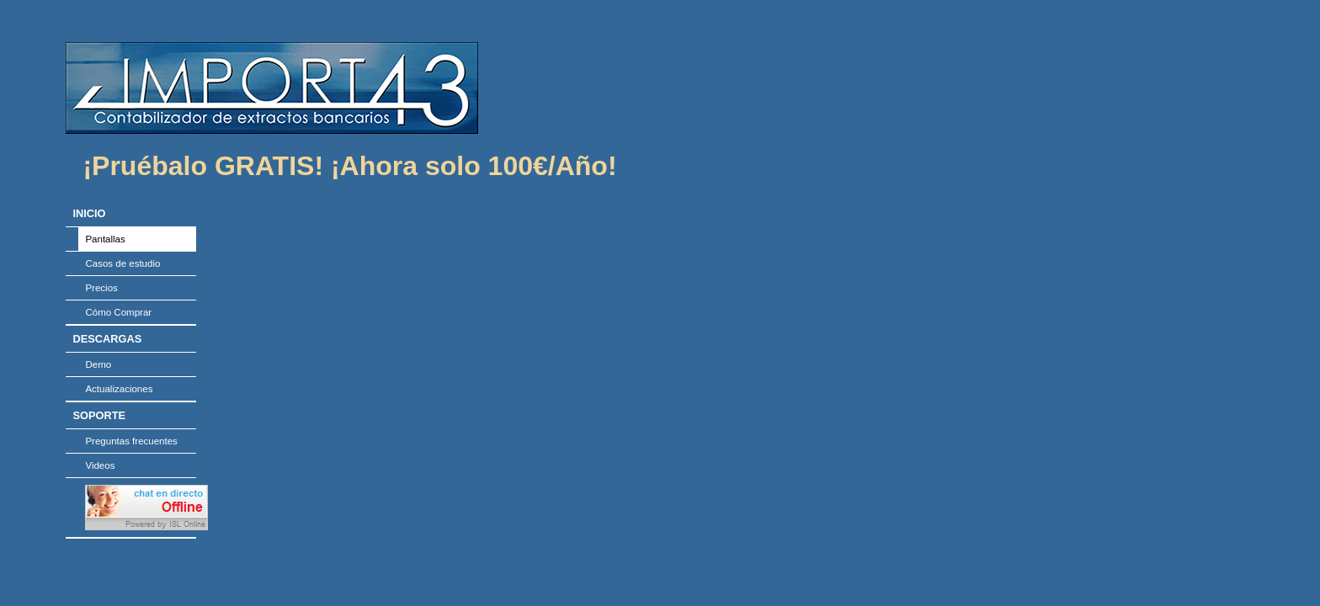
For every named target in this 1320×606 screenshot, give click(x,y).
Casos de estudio (122, 263)
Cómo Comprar (118, 312)
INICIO (88, 213)
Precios (101, 288)
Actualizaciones (118, 389)
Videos (99, 465)
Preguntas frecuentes (131, 441)
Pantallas (105, 239)
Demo (98, 364)
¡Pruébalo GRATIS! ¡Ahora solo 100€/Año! (349, 166)
